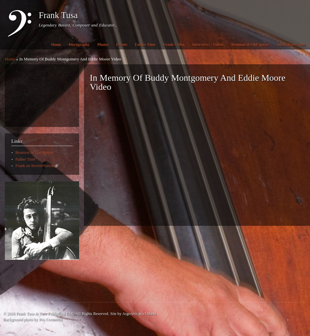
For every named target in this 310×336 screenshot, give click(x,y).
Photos (102, 44)
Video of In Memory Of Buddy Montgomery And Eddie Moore (193, 161)
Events (121, 44)
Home (56, 44)
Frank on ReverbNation (37, 165)
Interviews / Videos (208, 44)
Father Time (145, 44)
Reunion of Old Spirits (250, 44)
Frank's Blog (174, 44)
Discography (79, 44)
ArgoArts (131, 313)
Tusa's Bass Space (291, 44)
